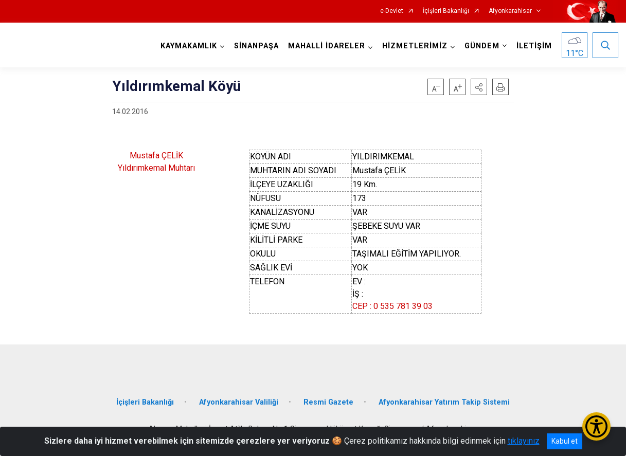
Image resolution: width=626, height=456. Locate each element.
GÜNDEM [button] (481, 46)
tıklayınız (524, 441)
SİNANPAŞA (256, 46)
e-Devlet (391, 11)
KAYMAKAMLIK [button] (188, 46)
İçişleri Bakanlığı (446, 11)
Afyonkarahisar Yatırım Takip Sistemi (444, 402)
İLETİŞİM (534, 46)
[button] (479, 87)
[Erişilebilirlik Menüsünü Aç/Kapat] (596, 426)
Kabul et (564, 441)
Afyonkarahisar (510, 11)
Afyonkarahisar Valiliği (238, 402)
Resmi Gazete (328, 402)
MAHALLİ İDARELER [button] (326, 46)
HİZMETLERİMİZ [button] (415, 46)
